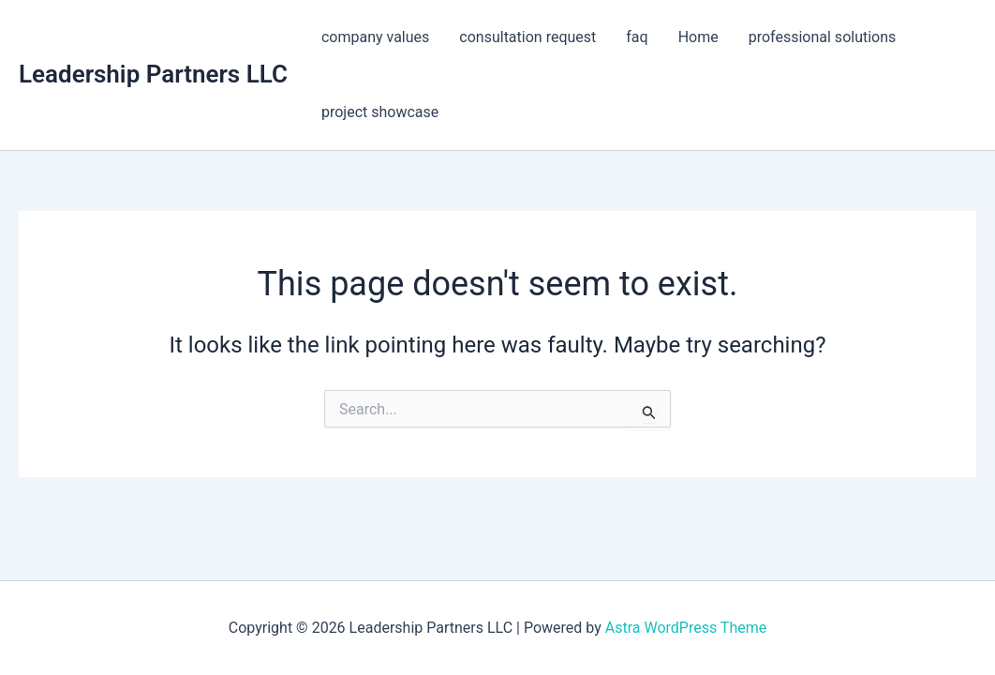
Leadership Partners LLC (153, 74)
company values (375, 37)
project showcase (379, 112)
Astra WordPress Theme (685, 628)
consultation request (527, 37)
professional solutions (823, 37)
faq (636, 37)
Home (698, 37)
